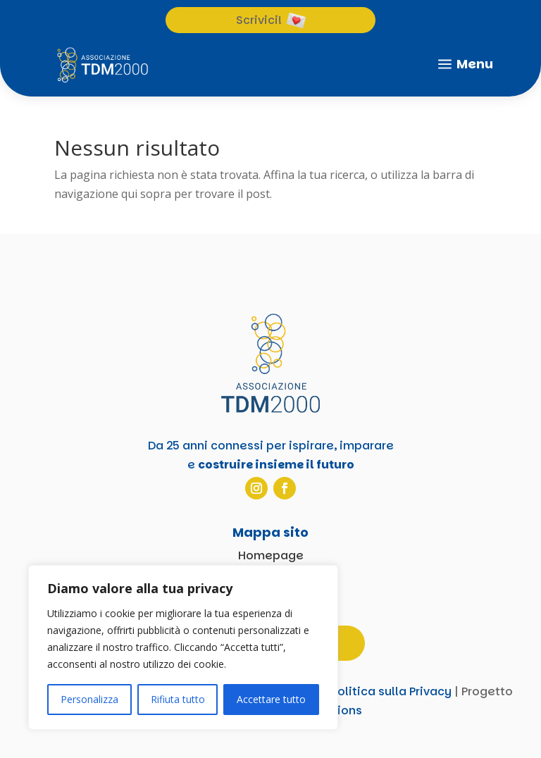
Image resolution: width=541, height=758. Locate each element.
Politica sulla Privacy (391, 691)
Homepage (271, 555)
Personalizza (89, 699)
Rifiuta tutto (178, 699)
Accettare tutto (271, 699)
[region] (183, 647)
